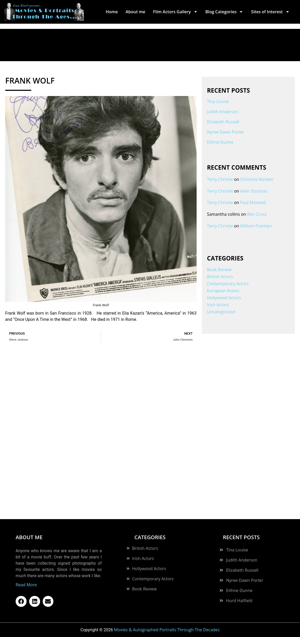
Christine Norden (256, 179)
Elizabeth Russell (223, 122)
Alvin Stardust (253, 191)
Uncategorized (221, 312)
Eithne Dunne (220, 142)
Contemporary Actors (228, 283)
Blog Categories (224, 11)
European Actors (223, 291)
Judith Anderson (222, 111)
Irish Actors (218, 305)
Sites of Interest (270, 11)
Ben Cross (257, 214)
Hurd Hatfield (239, 600)
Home (112, 12)
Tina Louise (218, 101)
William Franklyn (256, 226)
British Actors (220, 276)
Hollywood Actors (224, 298)
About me (135, 12)
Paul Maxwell (253, 202)
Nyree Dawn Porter (225, 132)
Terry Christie (220, 179)
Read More (26, 585)
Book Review (219, 269)
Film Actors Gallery (175, 11)
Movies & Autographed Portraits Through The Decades (167, 630)
